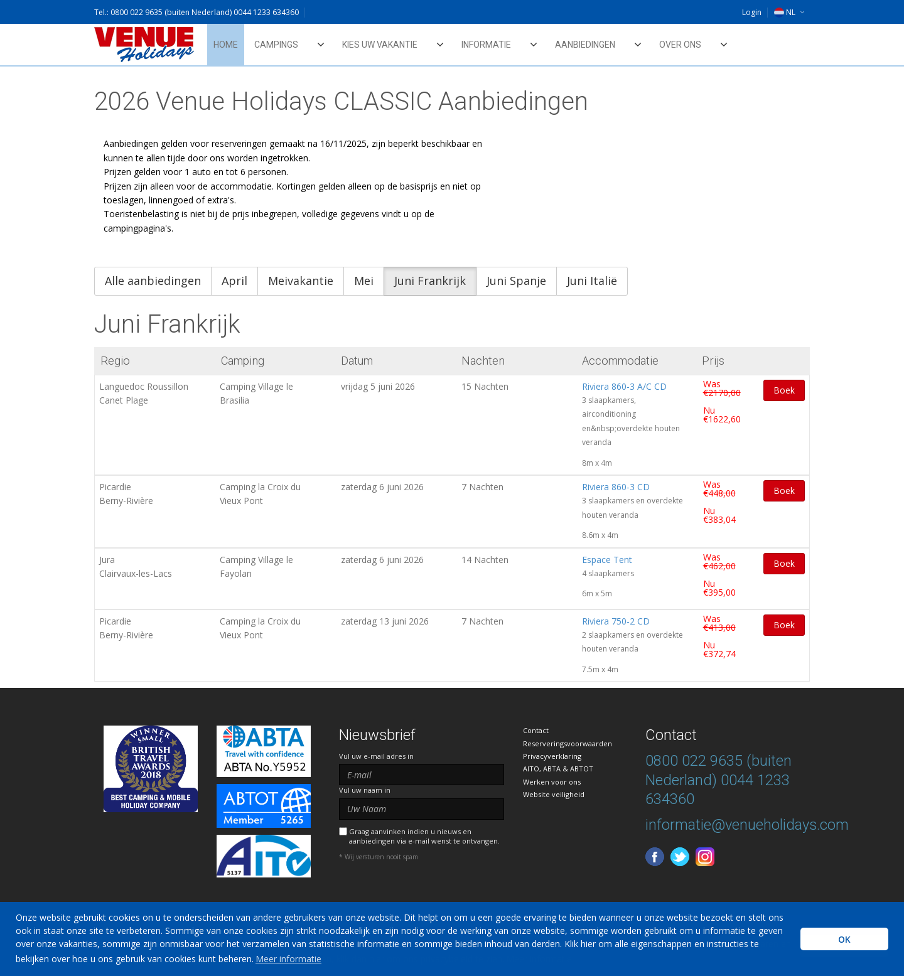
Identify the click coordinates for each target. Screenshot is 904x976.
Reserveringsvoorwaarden (567, 743)
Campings (276, 45)
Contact (536, 730)
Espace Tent (607, 560)
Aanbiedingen (585, 45)
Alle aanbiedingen (153, 280)
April (234, 280)
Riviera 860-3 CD (616, 487)
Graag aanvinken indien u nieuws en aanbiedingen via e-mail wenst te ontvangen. (424, 836)
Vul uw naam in (364, 790)
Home (225, 45)
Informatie (486, 45)
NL (784, 12)
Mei (364, 280)
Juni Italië (592, 280)
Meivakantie (300, 280)
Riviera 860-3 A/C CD (624, 386)
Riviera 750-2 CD (616, 621)
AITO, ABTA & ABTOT (558, 768)
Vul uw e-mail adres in (376, 756)
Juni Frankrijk (430, 280)
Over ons (680, 45)
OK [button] (844, 939)
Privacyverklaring (552, 756)
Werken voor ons (552, 781)
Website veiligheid (553, 794)
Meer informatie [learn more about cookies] (288, 959)
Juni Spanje (516, 280)
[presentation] (434, 892)
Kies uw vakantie (379, 45)
